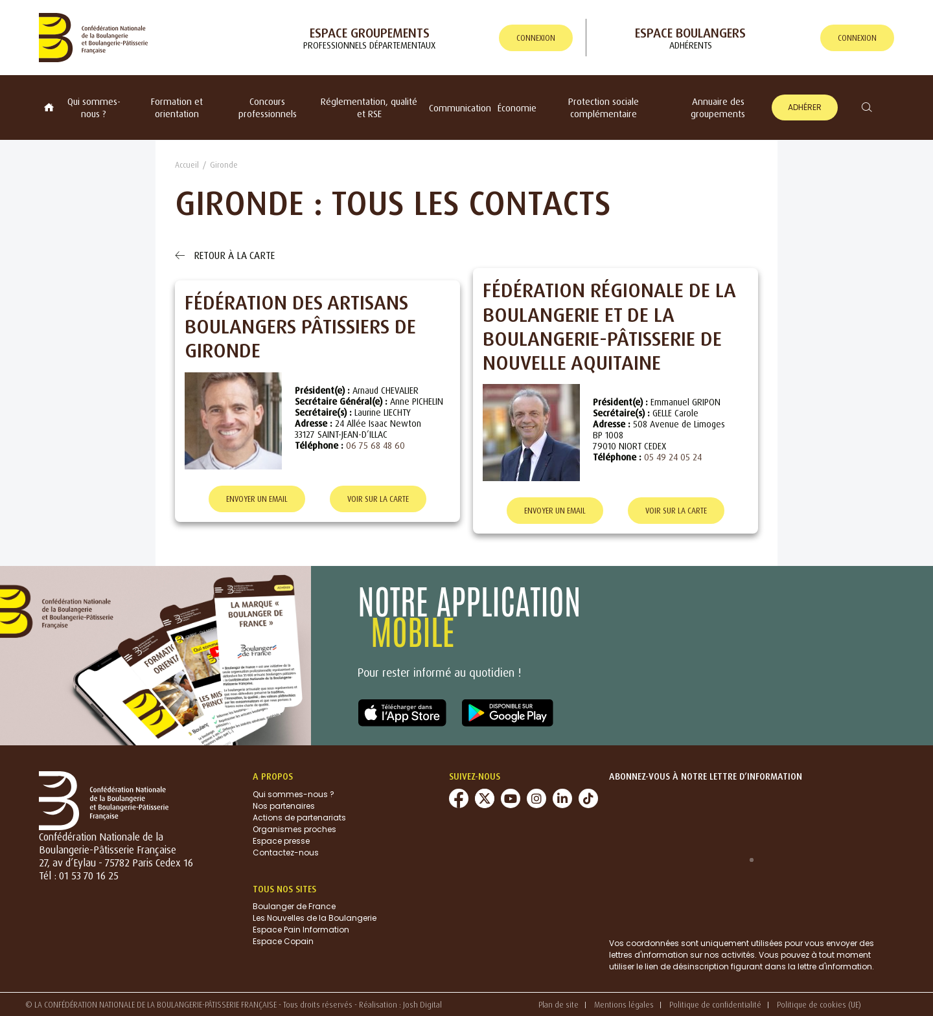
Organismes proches (294, 829)
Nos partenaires (284, 805)
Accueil (187, 165)
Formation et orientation (177, 107)
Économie (517, 108)
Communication (460, 108)
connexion (535, 38)
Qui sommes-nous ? (94, 107)
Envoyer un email (257, 499)
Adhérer (805, 107)
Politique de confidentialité (715, 1005)
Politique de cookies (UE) (819, 1005)
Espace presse (281, 840)
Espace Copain (283, 941)
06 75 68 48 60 (375, 445)
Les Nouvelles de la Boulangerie (314, 918)
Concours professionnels (267, 107)
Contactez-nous (286, 852)
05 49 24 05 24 (673, 456)
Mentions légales (624, 1005)
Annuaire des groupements (718, 107)
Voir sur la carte (378, 499)
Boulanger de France (294, 906)
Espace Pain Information (301, 930)
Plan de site (558, 1005)
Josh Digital (422, 1005)
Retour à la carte (225, 255)
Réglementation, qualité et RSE (369, 107)
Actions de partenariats (299, 817)
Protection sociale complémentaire (603, 107)
